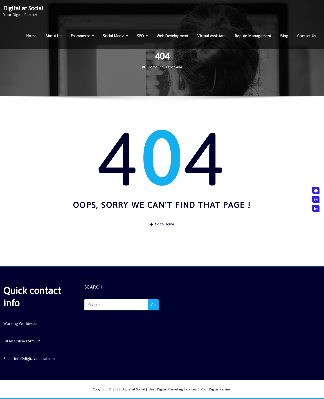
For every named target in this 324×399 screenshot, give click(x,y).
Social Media (115, 35)
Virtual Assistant (211, 35)
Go (153, 304)
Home (31, 35)
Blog (284, 35)
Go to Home (162, 224)
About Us (53, 35)
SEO (142, 35)
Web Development (173, 35)
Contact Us (306, 35)
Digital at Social (23, 8)
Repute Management (253, 35)
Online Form (24, 341)
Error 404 (174, 66)
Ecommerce (82, 35)
